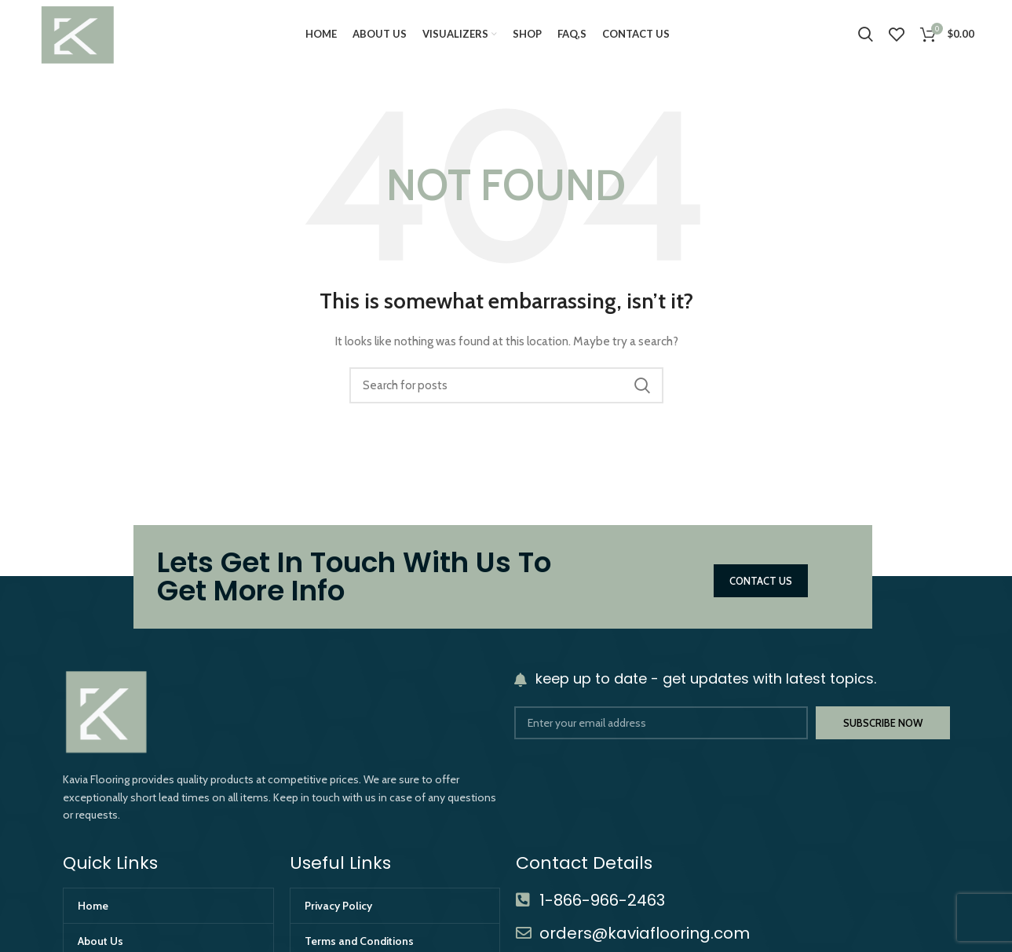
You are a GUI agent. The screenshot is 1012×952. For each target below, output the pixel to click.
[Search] (865, 35)
